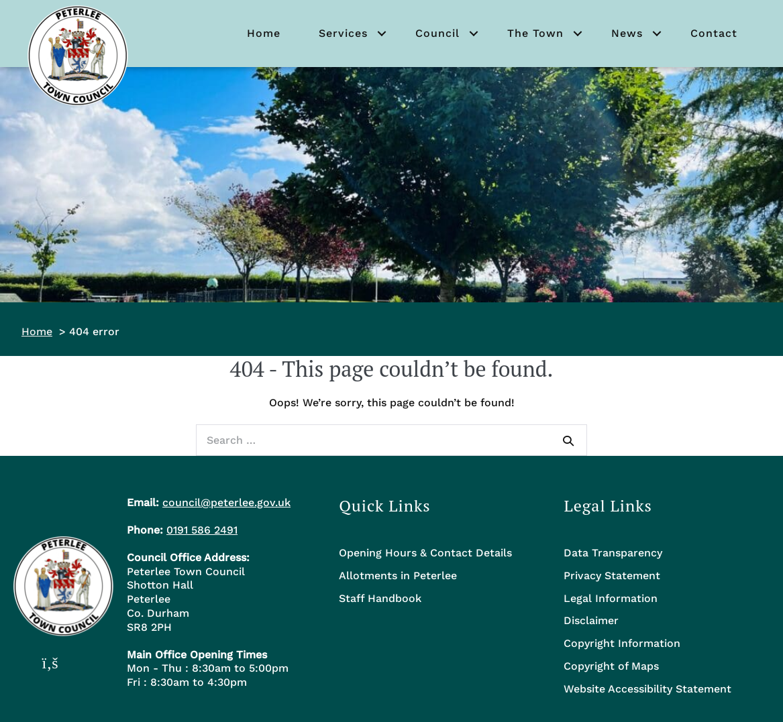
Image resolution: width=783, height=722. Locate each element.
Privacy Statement (612, 575)
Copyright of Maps (611, 666)
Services (343, 33)
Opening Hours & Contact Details (425, 552)
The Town (535, 33)
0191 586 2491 (202, 530)
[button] (382, 33)
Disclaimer (591, 620)
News (627, 33)
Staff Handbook (380, 598)
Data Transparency (613, 552)
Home (263, 33)
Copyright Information (622, 643)
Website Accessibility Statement (647, 688)
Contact (713, 33)
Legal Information (611, 598)
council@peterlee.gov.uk (226, 502)
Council (437, 33)
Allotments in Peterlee (398, 575)
